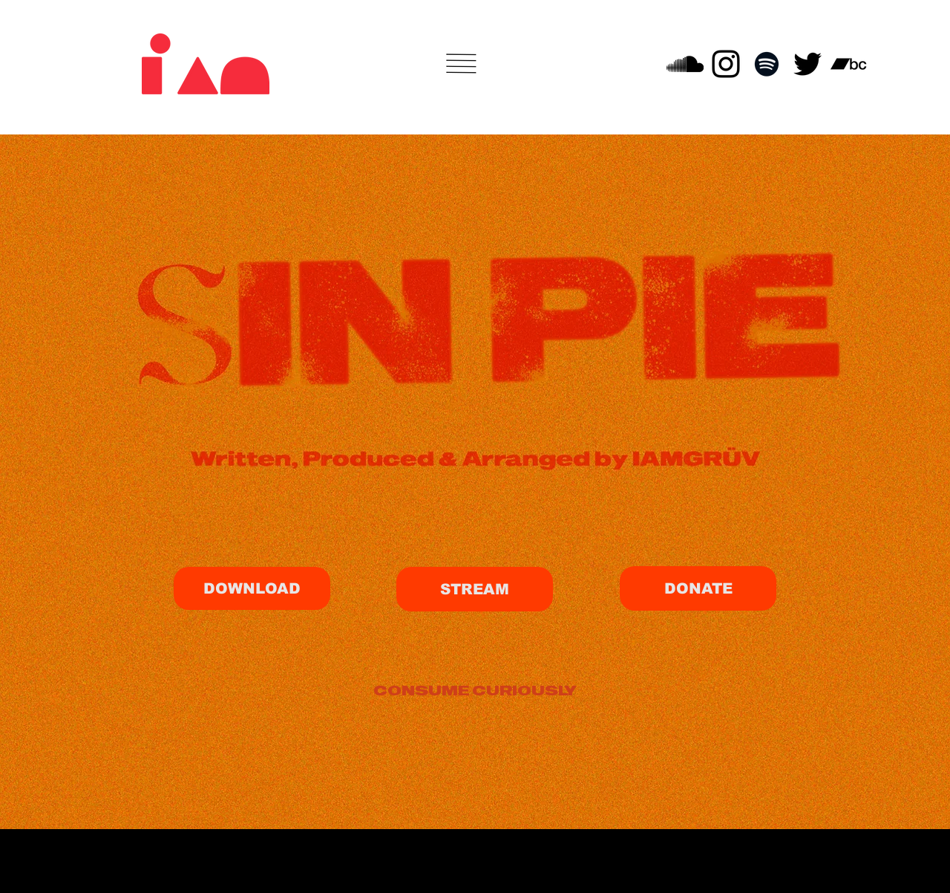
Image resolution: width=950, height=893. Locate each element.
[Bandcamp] (848, 63)
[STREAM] (474, 589)
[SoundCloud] (685, 63)
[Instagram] (725, 63)
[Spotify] (766, 63)
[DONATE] (698, 588)
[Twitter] (807, 63)
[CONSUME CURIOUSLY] (474, 689)
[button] (462, 63)
